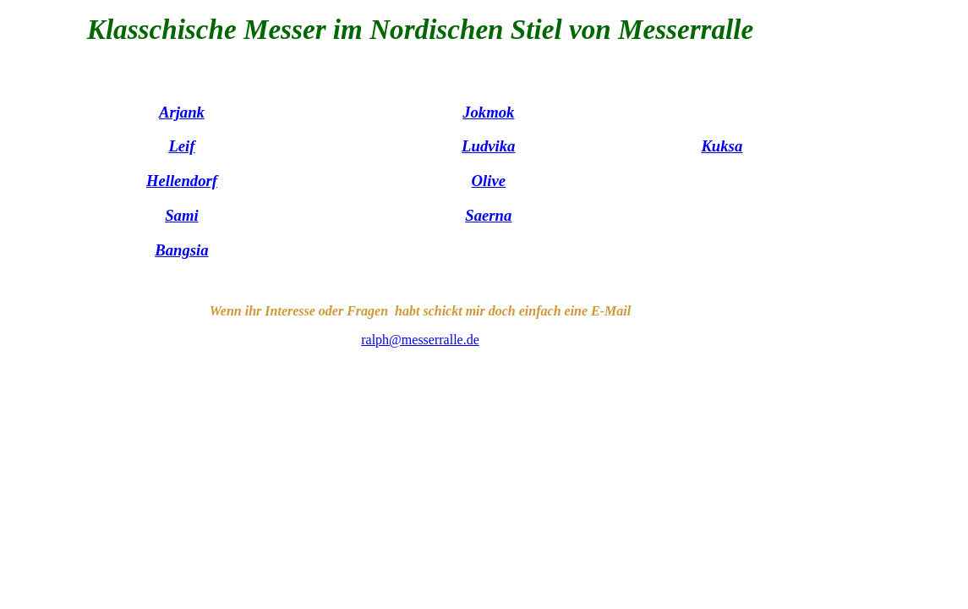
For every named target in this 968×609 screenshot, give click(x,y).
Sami (182, 215)
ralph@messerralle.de (420, 339)
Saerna (488, 215)
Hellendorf (181, 180)
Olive (489, 180)
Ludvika (488, 146)
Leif (181, 146)
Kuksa (721, 146)
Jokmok (488, 112)
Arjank (182, 112)
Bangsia (181, 250)
